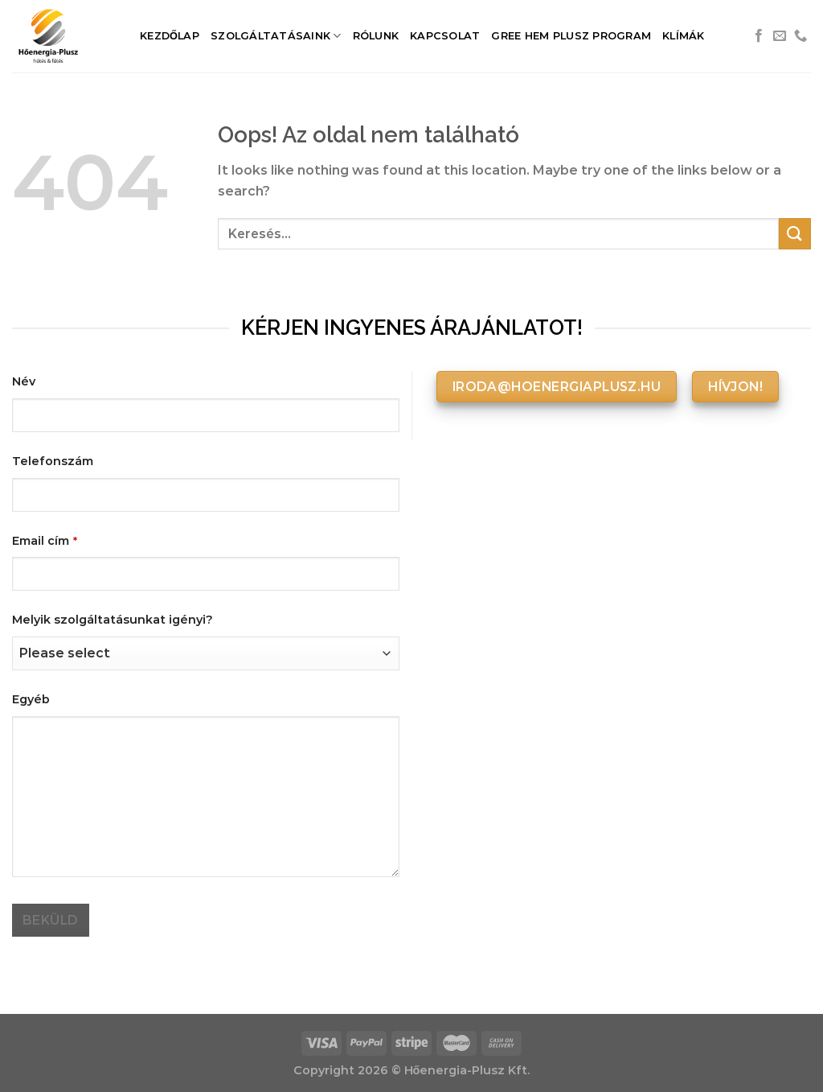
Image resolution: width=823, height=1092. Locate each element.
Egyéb (31, 699)
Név (23, 381)
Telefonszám (52, 461)
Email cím (44, 541)
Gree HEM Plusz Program (571, 36)
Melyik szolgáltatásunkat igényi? (112, 619)
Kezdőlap (169, 36)
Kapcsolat (445, 36)
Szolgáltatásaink (276, 35)
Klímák (683, 36)
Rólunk (376, 36)
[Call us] (800, 36)
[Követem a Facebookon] (758, 36)
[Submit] (795, 233)
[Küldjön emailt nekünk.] (779, 36)
